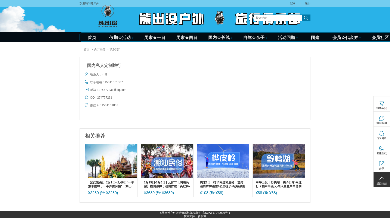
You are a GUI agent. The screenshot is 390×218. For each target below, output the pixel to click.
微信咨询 (382, 123)
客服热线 (382, 153)
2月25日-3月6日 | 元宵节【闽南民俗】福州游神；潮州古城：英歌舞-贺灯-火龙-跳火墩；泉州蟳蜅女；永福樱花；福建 (167, 184)
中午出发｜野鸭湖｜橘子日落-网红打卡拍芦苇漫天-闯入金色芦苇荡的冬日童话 (279, 184)
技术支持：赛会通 (195, 216)
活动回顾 (288, 37)
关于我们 (99, 49)
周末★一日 (154, 37)
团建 (315, 37)
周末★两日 (187, 37)
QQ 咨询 (382, 138)
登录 (293, 3)
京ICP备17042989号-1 (216, 212)
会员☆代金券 (346, 37)
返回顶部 (382, 183)
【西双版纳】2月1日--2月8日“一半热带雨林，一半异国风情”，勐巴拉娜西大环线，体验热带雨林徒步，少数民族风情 (111, 184)
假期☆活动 (121, 37)
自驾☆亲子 (255, 37)
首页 (92, 37)
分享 (381, 168)
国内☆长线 (220, 37)
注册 (307, 3)
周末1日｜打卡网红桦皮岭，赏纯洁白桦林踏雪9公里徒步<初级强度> (222, 184)
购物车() (381, 107)
